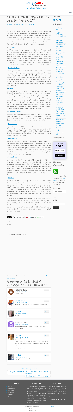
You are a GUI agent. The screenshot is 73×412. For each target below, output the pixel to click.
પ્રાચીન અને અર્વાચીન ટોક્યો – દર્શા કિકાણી (60, 88)
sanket (18, 355)
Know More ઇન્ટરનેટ (19, 24)
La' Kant (18, 311)
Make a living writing (14, 111)
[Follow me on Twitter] (2, 13)
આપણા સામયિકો (11, 390)
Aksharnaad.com (31, 406)
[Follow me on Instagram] (4, 13)
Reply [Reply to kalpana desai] (46, 290)
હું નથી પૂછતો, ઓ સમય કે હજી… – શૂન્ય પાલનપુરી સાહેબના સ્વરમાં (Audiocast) (29, 372)
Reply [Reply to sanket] (46, 355)
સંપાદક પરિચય (10, 386)
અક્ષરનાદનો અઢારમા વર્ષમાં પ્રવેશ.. (59, 63)
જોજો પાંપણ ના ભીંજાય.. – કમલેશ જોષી (60, 115)
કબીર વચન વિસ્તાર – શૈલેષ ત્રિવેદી (59, 57)
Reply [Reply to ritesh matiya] (46, 322)
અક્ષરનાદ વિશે (10, 394)
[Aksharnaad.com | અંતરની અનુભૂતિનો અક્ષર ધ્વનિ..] (36, 4)
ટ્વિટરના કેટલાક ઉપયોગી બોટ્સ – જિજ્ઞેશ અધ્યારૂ (60, 109)
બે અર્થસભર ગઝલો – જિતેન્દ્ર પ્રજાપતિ (37, 376)
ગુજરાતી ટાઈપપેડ (11, 392)
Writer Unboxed (13, 138)
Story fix (10, 89)
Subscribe (59, 155)
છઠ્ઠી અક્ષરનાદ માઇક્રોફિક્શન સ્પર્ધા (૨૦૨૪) (60, 94)
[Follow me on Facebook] (3, 13)
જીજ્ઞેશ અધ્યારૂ (31, 24)
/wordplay (11, 178)
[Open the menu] (70, 12)
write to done (12, 47)
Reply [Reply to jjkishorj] (46, 335)
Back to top (53, 406)
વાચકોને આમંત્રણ (11, 388)
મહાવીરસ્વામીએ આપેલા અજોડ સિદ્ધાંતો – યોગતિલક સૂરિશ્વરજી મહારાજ (61, 49)
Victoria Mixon (12, 157)
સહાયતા (9, 396)
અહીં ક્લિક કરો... (55, 396)
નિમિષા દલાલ (20, 300)
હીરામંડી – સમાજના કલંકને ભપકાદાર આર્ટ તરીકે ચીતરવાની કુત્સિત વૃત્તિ (60, 72)
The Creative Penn (13, 68)
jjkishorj (18, 335)
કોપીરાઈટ (9, 398)
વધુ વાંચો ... (37, 402)
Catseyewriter (12, 124)
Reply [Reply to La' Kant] (46, 311)
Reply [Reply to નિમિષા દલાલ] (46, 300)
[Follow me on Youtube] (5, 13)
